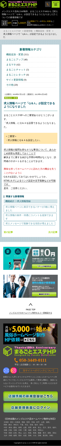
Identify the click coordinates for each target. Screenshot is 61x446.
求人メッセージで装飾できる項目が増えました (29, 223)
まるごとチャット (16, 69)
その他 (10, 85)
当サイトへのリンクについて (38, 370)
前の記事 (8, 232)
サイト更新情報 (14, 79)
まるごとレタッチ (16, 74)
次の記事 (52, 232)
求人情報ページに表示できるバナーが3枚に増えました (30, 209)
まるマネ (11, 64)
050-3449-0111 (48, 4)
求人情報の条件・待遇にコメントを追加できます (29, 217)
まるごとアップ (14, 59)
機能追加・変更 (14, 54)
